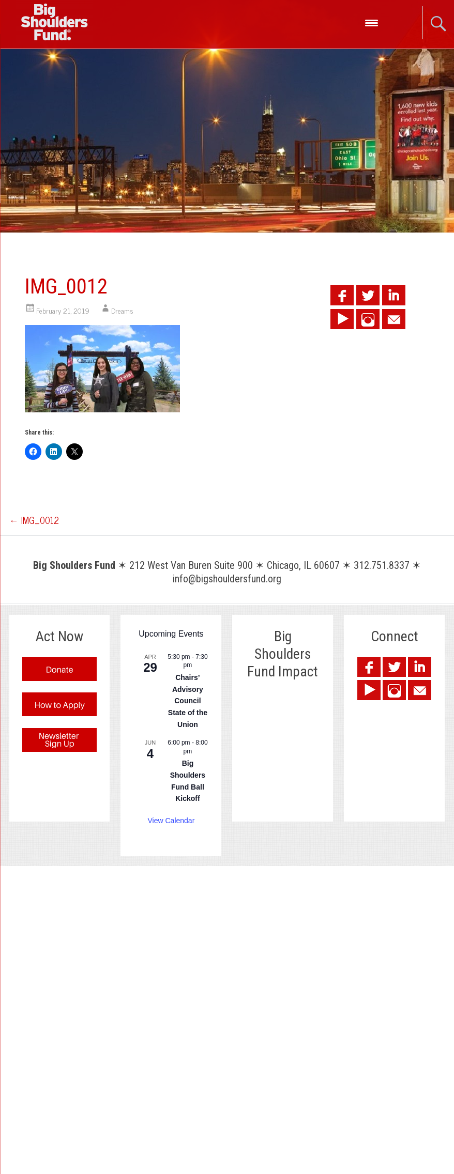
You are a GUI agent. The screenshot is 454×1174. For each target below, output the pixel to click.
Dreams (122, 310)
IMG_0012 (34, 520)
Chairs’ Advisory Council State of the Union (187, 701)
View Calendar (171, 820)
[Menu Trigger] (371, 22)
